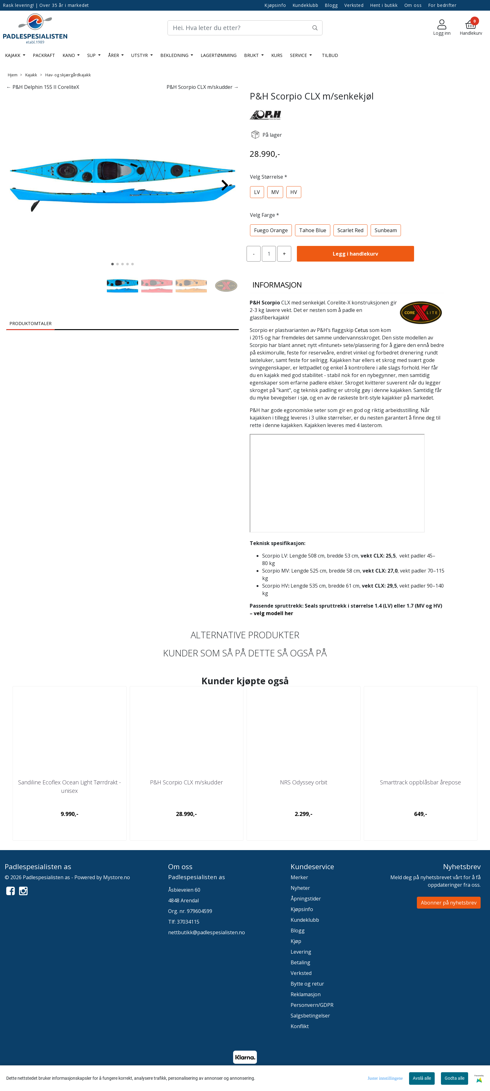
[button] (112, 264)
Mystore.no (116, 877)
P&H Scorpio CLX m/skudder (186, 782)
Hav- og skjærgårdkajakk (65, 75)
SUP (92, 55)
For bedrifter (442, 5)
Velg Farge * (264, 215)
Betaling (300, 962)
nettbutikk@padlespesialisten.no (206, 932)
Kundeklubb (306, 5)
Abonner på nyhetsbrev (449, 902)
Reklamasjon (306, 994)
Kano (69, 55)
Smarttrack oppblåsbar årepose (420, 782)
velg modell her (273, 613)
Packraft (44, 55)
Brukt (252, 55)
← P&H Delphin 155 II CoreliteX (42, 87)
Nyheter (300, 888)
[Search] (245, 27)
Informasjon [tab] (277, 284)
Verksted (354, 5)
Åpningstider (306, 898)
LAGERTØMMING (219, 55)
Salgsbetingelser (310, 1015)
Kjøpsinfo (275, 5)
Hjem (13, 75)
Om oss (413, 5)
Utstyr (140, 55)
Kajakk (13, 55)
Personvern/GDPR (312, 1005)
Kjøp (296, 941)
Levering (301, 951)
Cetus (361, 330)
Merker (299, 877)
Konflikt (300, 1026)
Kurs (276, 55)
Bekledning (175, 55)
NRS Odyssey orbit (303, 782)
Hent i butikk (384, 5)
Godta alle (454, 1078)
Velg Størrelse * (268, 176)
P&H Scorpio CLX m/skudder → (203, 87)
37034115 (188, 921)
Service (299, 55)
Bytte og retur (307, 983)
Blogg (331, 5)
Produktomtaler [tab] (30, 323)
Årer (114, 55)
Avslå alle (422, 1078)
